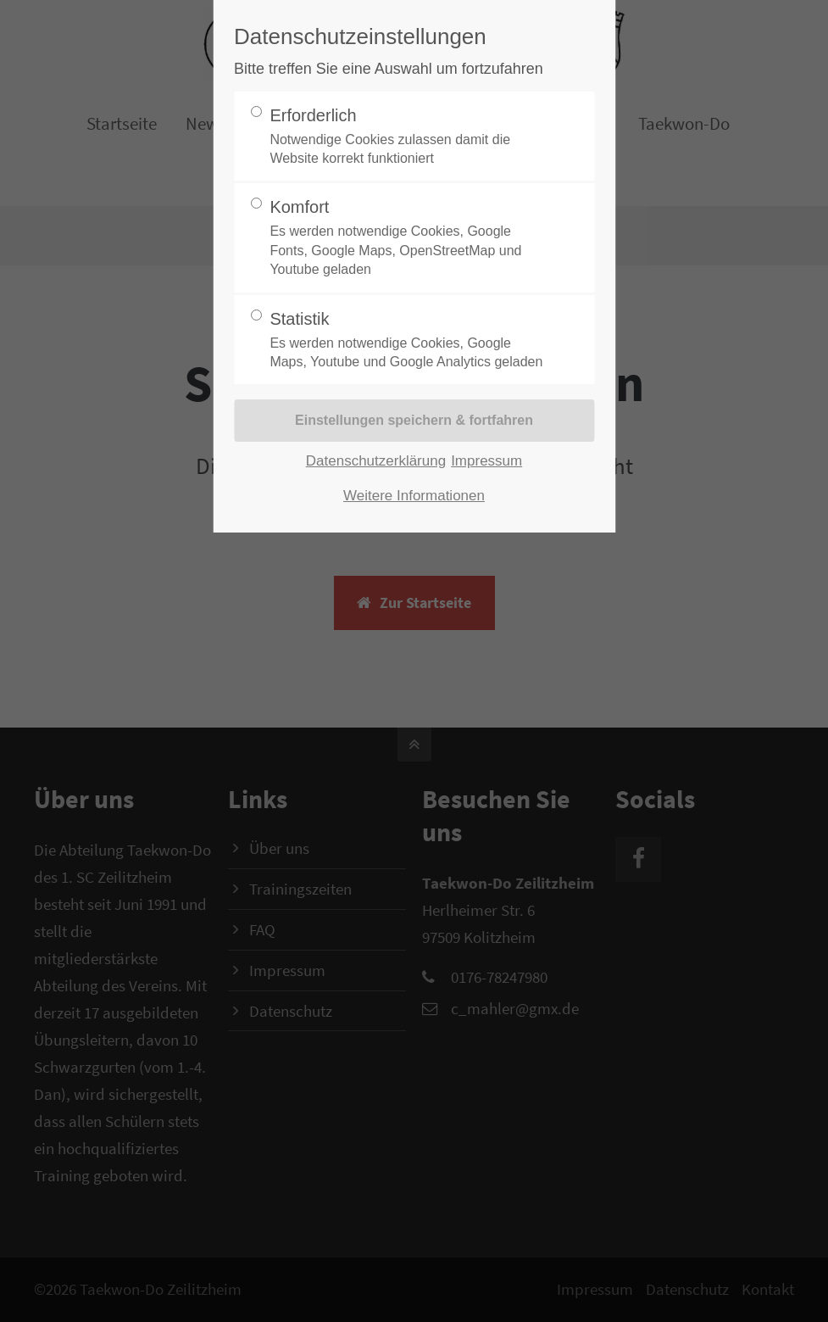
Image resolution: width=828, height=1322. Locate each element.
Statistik (407, 341)
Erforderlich (407, 137)
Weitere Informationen (414, 496)
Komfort (407, 238)
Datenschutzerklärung (376, 461)
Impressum (486, 461)
